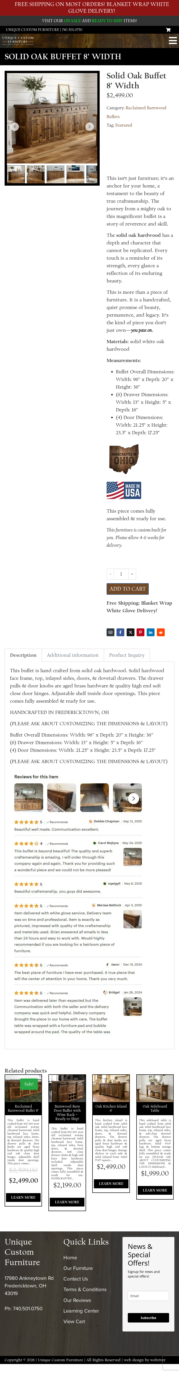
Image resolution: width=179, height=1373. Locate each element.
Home (70, 1267)
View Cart (74, 1331)
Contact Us (75, 1288)
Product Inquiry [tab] (127, 655)
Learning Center (81, 1320)
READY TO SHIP (107, 21)
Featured (123, 125)
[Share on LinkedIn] (151, 632)
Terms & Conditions (85, 1299)
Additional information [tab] (73, 655)
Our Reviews (77, 1309)
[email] (148, 1305)
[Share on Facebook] (120, 632)
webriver (158, 1369)
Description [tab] (23, 655)
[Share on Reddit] (161, 632)
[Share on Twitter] (130, 632)
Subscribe (148, 1327)
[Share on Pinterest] (140, 632)
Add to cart (128, 588)
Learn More (23, 1202)
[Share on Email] (110, 632)
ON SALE (72, 21)
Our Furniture (78, 1278)
